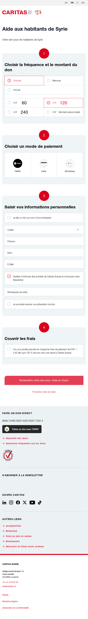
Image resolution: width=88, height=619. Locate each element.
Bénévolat (9, 531)
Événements (11, 541)
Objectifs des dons (15, 438)
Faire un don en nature (17, 536)
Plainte (5, 595)
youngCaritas (11, 526)
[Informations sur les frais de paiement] (76, 349)
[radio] (18, 164)
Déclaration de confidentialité (15, 608)
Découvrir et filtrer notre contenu (23, 546)
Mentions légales (10, 601)
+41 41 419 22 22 (10, 582)
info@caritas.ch (9, 586)
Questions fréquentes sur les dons (24, 443)
